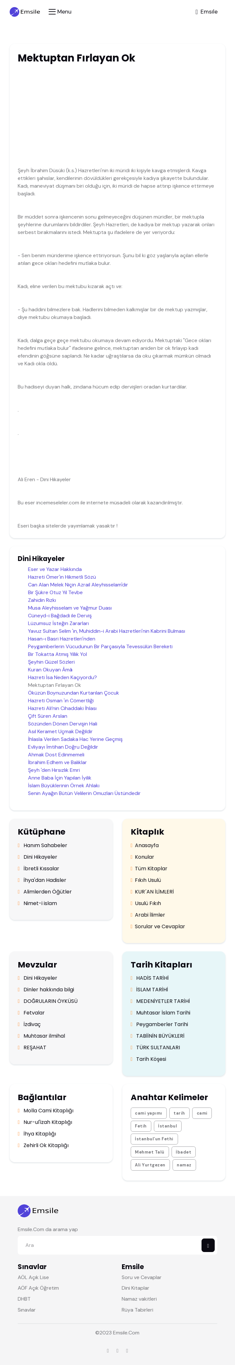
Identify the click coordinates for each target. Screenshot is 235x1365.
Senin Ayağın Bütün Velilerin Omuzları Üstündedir (84, 793)
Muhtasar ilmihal (41, 1036)
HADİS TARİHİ (150, 978)
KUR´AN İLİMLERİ (152, 892)
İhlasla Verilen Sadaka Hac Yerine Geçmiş (75, 739)
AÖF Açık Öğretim (38, 1288)
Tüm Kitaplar (149, 868)
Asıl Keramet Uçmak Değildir (60, 731)
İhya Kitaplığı (37, 1134)
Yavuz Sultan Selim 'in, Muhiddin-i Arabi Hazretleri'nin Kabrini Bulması (106, 631)
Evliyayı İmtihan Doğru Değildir (63, 746)
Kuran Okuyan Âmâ (50, 669)
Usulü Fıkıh (146, 903)
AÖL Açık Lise (33, 1277)
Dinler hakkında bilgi (46, 989)
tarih (179, 1113)
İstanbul (167, 1126)
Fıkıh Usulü (146, 880)
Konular (143, 857)
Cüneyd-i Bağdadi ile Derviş (60, 615)
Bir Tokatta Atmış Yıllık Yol (57, 654)
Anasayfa (145, 845)
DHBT (24, 1298)
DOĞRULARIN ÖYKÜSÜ (48, 1001)
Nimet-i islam (37, 903)
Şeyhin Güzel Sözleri (51, 662)
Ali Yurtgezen (150, 1165)
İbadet (183, 1152)
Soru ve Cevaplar (142, 1277)
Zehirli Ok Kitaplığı (43, 1145)
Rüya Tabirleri (137, 1309)
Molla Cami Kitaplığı (45, 1111)
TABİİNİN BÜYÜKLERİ (158, 1036)
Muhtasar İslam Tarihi (161, 1013)
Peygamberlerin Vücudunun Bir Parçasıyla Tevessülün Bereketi (100, 646)
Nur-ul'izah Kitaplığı (45, 1122)
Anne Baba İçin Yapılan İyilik (59, 777)
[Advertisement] (106, 117)
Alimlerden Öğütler (45, 892)
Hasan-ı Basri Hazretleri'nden (61, 638)
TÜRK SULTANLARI (155, 1047)
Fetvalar (31, 1013)
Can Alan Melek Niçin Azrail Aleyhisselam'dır (78, 584)
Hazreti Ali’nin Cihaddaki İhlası (62, 708)
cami (202, 1113)
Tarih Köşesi (148, 1059)
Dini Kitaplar (135, 1288)
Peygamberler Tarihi (159, 1024)
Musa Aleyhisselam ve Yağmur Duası (70, 607)
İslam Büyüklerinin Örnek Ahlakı (63, 785)
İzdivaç (29, 1024)
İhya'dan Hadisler (42, 880)
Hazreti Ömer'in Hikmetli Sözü (62, 577)
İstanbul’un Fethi (154, 1139)
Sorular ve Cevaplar (158, 926)
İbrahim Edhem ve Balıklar (57, 762)
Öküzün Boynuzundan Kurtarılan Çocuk (73, 692)
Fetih (141, 1126)
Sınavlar (27, 1309)
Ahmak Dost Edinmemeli (56, 754)
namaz (184, 1165)
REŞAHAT (32, 1047)
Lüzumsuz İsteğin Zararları (58, 623)
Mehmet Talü (149, 1152)
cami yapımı (148, 1113)
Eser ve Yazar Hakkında (55, 569)
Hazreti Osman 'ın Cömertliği (61, 700)
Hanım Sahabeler (42, 845)
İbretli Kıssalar (38, 868)
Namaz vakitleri (139, 1298)
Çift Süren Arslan (47, 716)
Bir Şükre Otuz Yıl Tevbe (55, 592)
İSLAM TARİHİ (149, 989)
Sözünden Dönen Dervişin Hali (62, 723)
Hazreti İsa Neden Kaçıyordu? (62, 677)
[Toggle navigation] (60, 11)
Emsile (120, 1332)
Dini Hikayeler (37, 857)
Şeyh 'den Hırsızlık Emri (54, 770)
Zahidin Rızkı (42, 600)
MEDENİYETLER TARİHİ (160, 1001)
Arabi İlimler (148, 915)
